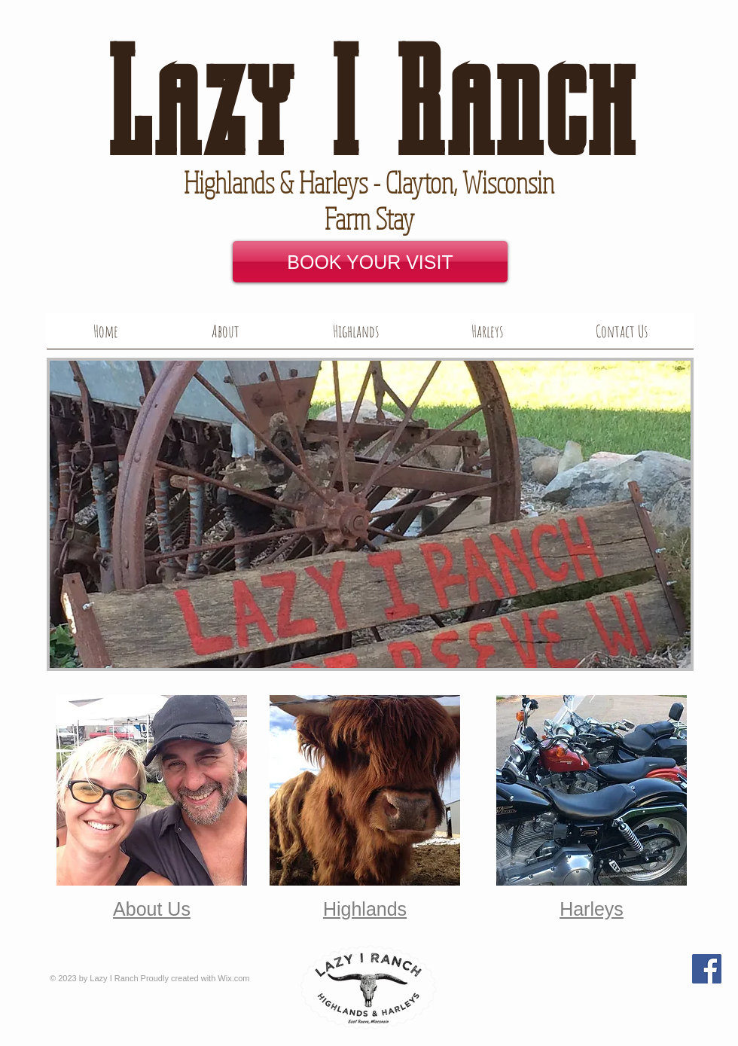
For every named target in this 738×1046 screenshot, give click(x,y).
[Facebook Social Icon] (706, 968)
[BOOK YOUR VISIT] (370, 261)
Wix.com (233, 978)
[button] (370, 514)
